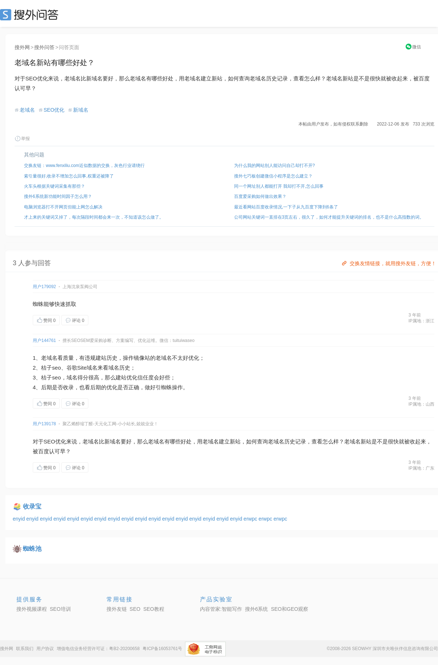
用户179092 (44, 286)
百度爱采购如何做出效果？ (260, 196)
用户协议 (45, 648)
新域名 (80, 110)
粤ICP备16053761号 (162, 648)
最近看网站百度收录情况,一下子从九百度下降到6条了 (286, 207)
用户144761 (44, 340)
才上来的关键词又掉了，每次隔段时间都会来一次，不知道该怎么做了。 (94, 217)
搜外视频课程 (31, 609)
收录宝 (32, 506)
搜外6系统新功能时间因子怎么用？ (58, 196)
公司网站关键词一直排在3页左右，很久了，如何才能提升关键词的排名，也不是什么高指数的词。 (329, 217)
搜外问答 (44, 47)
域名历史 (119, 368)
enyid (19, 519)
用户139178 (44, 423)
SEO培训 (60, 609)
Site (82, 368)
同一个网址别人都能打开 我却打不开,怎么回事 (279, 186)
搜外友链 (117, 609)
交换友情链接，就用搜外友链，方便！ (388, 263)
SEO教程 (153, 609)
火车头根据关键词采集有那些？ (54, 186)
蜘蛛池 (32, 548)
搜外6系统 (256, 609)
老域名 (27, 110)
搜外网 (22, 47)
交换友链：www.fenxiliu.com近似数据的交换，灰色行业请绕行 (84, 165)
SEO (31, 14)
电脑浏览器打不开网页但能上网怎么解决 (63, 207)
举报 (22, 138)
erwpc (251, 519)
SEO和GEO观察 (289, 609)
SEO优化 (54, 110)
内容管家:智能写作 (221, 609)
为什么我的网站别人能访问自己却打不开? (274, 165)
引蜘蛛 (164, 387)
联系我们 (24, 648)
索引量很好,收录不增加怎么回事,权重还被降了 (69, 176)
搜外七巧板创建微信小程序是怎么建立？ (273, 176)
